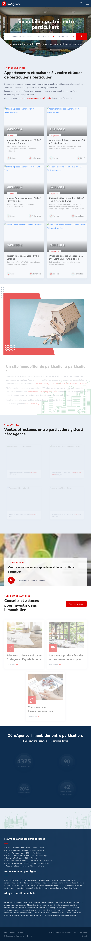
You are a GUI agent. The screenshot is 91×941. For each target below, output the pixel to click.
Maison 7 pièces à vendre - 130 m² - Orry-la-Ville (23, 853)
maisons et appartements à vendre (37, 98)
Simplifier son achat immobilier (15, 908)
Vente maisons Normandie (15, 885)
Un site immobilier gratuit (49, 915)
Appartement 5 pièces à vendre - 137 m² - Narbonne (25, 866)
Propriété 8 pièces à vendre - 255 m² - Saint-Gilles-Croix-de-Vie (29, 861)
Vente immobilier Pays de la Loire (64, 880)
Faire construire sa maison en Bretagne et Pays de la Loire (49, 908)
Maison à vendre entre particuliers (39, 905)
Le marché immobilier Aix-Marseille (27, 913)
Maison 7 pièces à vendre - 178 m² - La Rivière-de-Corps (26, 855)
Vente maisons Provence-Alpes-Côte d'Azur (61, 888)
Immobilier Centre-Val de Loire (53, 885)
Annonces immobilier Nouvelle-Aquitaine (19, 883)
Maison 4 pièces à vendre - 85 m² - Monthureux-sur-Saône (27, 863)
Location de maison (68, 902)
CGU (5, 932)
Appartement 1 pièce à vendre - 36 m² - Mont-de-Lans (25, 850)
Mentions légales (16, 932)
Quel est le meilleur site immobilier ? (47, 902)
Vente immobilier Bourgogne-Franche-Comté (27, 888)
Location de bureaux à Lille (28, 915)
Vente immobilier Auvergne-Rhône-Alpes (35, 880)
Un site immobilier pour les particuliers (18, 902)
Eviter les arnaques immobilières (65, 905)
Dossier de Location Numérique (52, 913)
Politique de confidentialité (14, 936)
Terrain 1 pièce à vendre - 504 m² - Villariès (21, 858)
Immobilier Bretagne (33, 885)
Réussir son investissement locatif (33, 910)
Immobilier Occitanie (11, 880)
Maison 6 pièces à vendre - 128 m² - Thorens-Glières (25, 848)
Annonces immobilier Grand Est (46, 883)
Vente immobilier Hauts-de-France (71, 883)
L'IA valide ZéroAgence (67, 915)
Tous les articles (76, 604)
